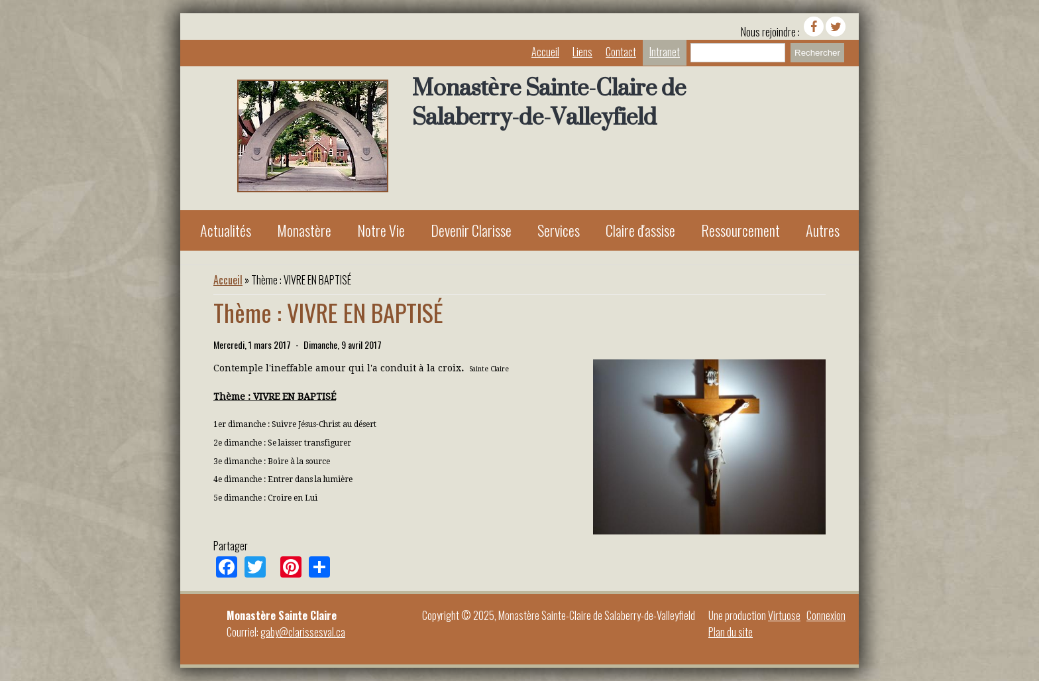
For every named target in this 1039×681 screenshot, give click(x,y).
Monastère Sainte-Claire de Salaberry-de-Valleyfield (549, 102)
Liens (582, 52)
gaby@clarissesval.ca (302, 632)
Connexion (826, 615)
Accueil (545, 52)
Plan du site (730, 632)
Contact (621, 52)
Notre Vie (381, 230)
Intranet (664, 52)
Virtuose (784, 615)
